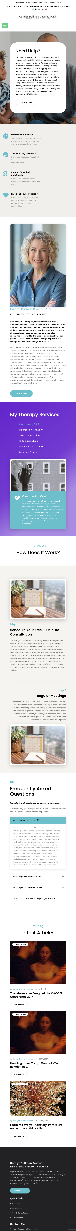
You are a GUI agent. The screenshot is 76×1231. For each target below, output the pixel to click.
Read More (19, 975)
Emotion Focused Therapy (58, 159)
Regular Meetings (51, 665)
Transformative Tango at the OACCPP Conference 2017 (36, 965)
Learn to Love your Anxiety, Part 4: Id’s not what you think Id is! (36, 1096)
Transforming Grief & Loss (60, 136)
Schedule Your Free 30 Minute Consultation (34, 602)
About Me (16, 1173)
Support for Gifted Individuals (21, 159)
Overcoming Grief (34, 466)
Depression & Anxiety (22, 135)
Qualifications (17, 1188)
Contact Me (26, 102)
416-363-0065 (41, 9)
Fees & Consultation (20, 1183)
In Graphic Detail (27, 1227)
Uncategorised (20, 1054)
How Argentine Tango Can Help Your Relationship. (35, 1035)
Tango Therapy (20, 914)
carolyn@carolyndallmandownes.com (27, 1211)
